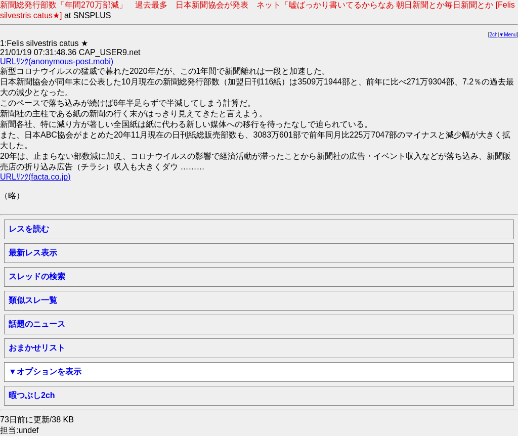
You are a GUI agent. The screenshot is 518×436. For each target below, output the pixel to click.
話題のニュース (37, 324)
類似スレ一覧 (33, 300)
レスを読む (29, 229)
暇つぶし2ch (32, 395)
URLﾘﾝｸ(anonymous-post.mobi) (56, 61)
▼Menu (507, 34)
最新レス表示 (33, 252)
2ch (494, 34)
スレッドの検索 (37, 276)
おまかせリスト (37, 347)
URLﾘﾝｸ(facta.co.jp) (35, 176)
